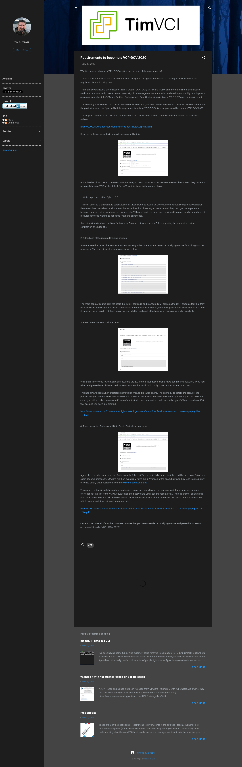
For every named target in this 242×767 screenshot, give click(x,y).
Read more (198, 667)
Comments (12, 122)
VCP (90, 545)
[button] (203, 58)
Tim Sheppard (22, 42)
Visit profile (22, 50)
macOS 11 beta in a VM (95, 640)
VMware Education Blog (134, 482)
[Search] (210, 8)
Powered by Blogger (143, 752)
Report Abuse (9, 150)
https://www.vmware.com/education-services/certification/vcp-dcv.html (116, 126)
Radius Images (149, 759)
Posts (9, 120)
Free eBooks (88, 712)
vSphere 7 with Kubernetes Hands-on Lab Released (112, 676)
